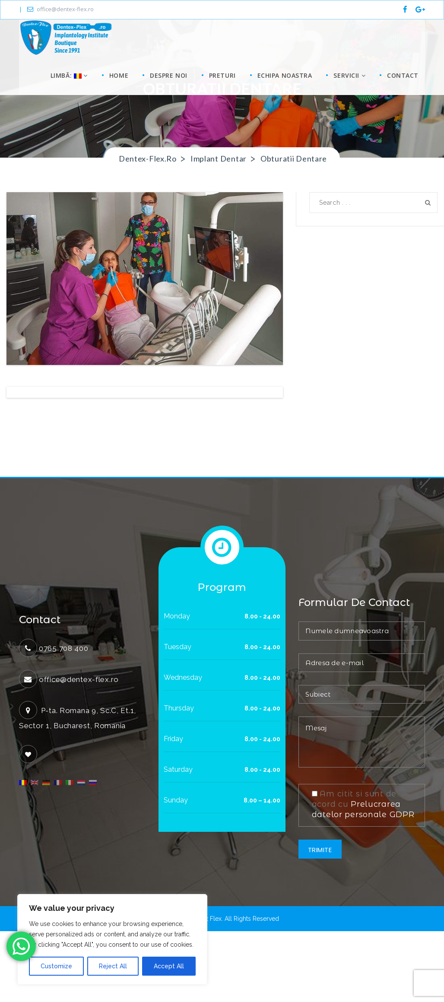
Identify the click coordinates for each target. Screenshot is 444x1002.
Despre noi (168, 75)
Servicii (349, 75)
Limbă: (68, 75)
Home (118, 75)
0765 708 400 (64, 719)
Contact (403, 75)
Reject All (113, 966)
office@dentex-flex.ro (60, 9)
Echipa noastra (284, 75)
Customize (56, 966)
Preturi (222, 75)
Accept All (169, 966)
